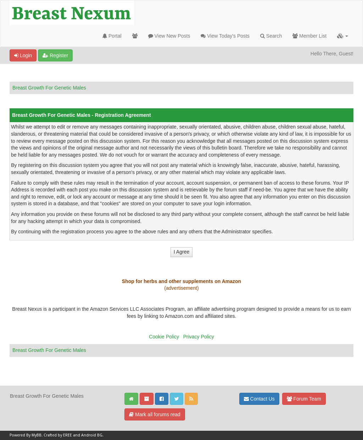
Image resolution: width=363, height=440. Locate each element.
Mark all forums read (154, 414)
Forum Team (304, 399)
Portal (111, 36)
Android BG (91, 435)
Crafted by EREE (58, 435)
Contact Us (259, 399)
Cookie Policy (164, 336)
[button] (342, 36)
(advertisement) (181, 288)
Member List (309, 36)
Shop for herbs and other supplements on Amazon (181, 281)
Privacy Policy (198, 336)
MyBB (36, 435)
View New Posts (169, 36)
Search (271, 36)
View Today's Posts (225, 36)
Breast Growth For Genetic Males (49, 88)
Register (55, 55)
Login (23, 55)
